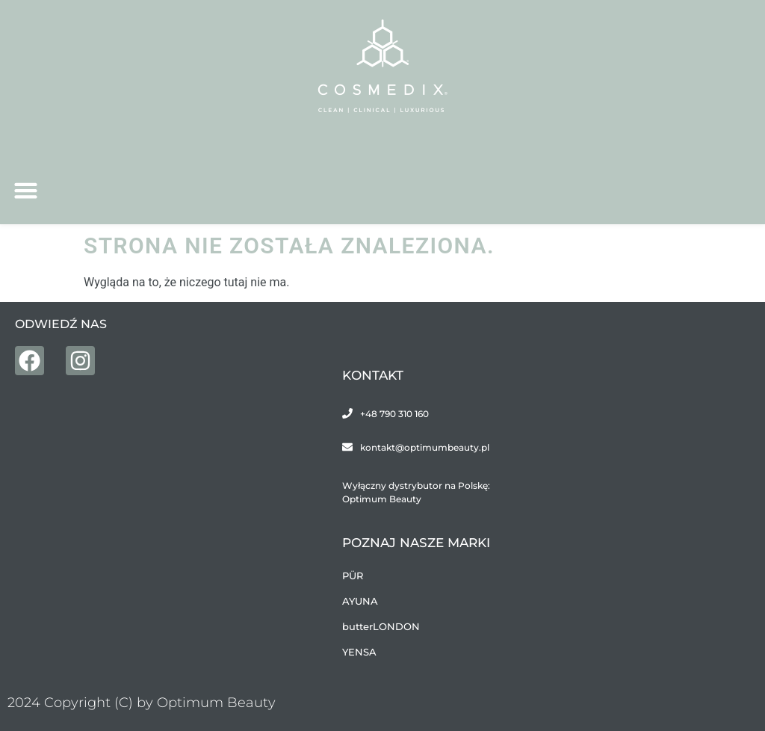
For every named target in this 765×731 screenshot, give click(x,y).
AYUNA (360, 601)
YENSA (359, 652)
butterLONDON (381, 626)
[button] (26, 190)
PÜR (352, 576)
